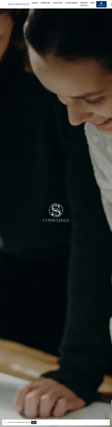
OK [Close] (34, 422)
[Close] (107, 422)
